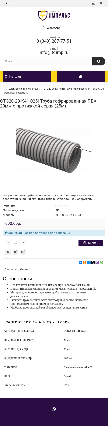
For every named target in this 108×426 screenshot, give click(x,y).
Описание (10, 269)
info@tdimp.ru (54, 52)
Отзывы (25, 269)
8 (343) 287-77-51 (54, 41)
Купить (90, 243)
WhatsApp (54, 28)
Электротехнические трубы (24, 88)
